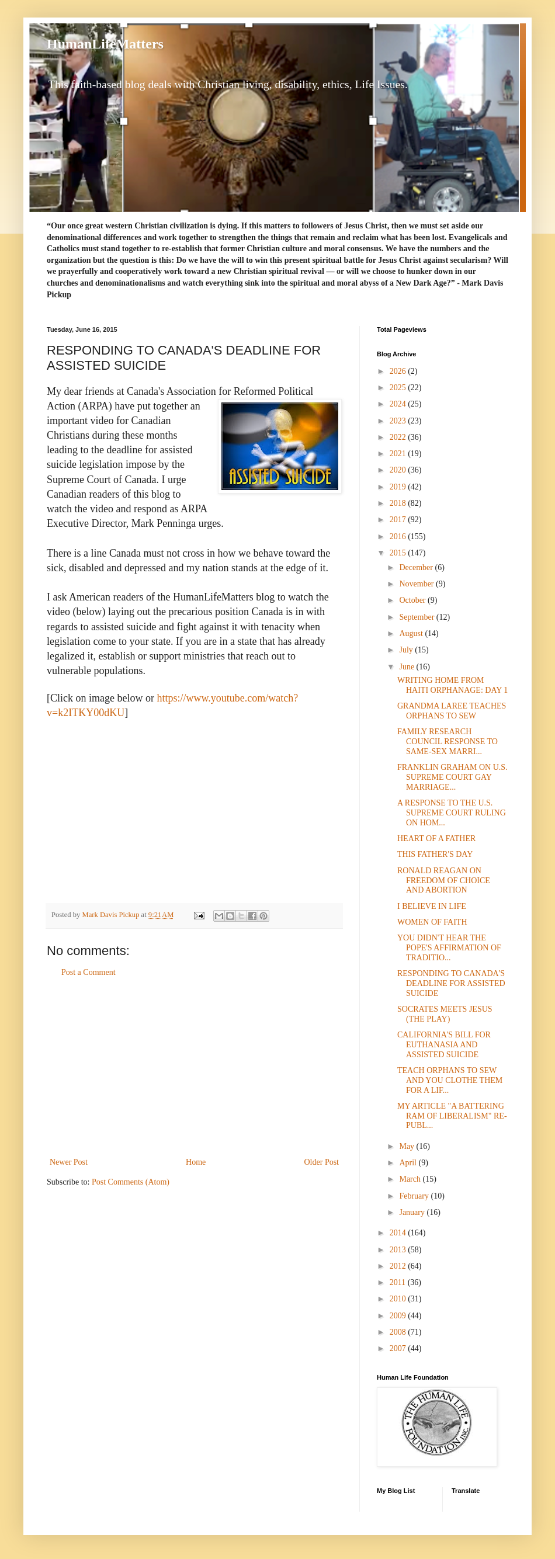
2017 (399, 519)
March (410, 1179)
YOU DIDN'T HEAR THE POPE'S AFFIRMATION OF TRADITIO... (449, 947)
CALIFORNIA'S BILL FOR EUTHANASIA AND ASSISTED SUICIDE (444, 1044)
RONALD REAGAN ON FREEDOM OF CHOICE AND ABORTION (443, 880)
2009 (399, 1315)
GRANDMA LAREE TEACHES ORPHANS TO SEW (451, 711)
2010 (399, 1298)
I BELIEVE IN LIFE (431, 906)
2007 (399, 1348)
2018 (399, 503)
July (407, 649)
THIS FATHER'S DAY (435, 854)
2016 (399, 536)
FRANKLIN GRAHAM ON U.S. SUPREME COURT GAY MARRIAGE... (452, 777)
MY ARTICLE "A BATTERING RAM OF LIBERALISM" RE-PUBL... (452, 1116)
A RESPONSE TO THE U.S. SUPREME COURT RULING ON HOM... (451, 812)
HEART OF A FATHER (436, 838)
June (407, 666)
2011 (399, 1282)
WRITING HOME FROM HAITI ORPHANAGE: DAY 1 (452, 685)
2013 (399, 1249)
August (412, 633)
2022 (399, 437)
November (417, 583)
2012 (399, 1266)
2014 (399, 1232)
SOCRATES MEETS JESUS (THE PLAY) (444, 1014)
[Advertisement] (194, 1067)
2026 (399, 371)
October (413, 600)
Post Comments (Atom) (130, 1182)
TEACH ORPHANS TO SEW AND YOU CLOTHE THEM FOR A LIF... (449, 1080)
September (417, 617)
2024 (399, 404)
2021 (399, 453)
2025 (399, 387)
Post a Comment (88, 972)
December (417, 567)
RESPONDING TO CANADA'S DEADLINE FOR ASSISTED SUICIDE (451, 983)
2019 (399, 486)
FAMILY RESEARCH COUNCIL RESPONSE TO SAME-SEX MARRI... (447, 741)
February (415, 1196)
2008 (399, 1332)
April (408, 1162)
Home (196, 1162)
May (407, 1146)
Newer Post (69, 1162)
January (412, 1212)
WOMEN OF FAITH (432, 922)
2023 (399, 420)
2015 (399, 552)
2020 (399, 470)
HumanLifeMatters (105, 43)
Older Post (321, 1162)
